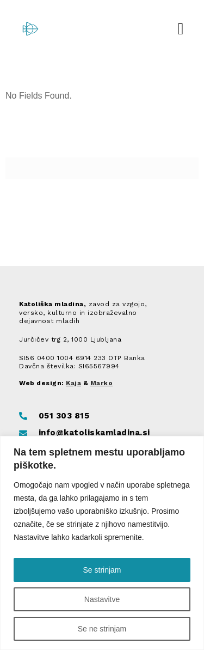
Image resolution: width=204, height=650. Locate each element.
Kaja (73, 383)
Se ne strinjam (102, 628)
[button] (181, 28)
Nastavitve (102, 599)
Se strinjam (102, 570)
